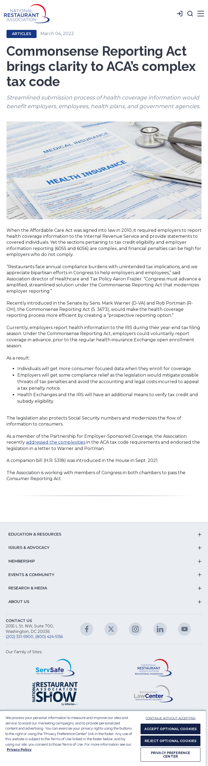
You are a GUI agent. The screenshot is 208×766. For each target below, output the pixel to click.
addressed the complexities (55, 442)
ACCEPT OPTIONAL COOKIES (170, 729)
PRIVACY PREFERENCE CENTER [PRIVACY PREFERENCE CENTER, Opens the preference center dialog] (170, 754)
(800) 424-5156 (49, 636)
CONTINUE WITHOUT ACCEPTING (170, 718)
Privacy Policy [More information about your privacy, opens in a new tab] (19, 750)
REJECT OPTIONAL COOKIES (170, 741)
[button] (190, 13)
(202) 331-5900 (19, 636)
